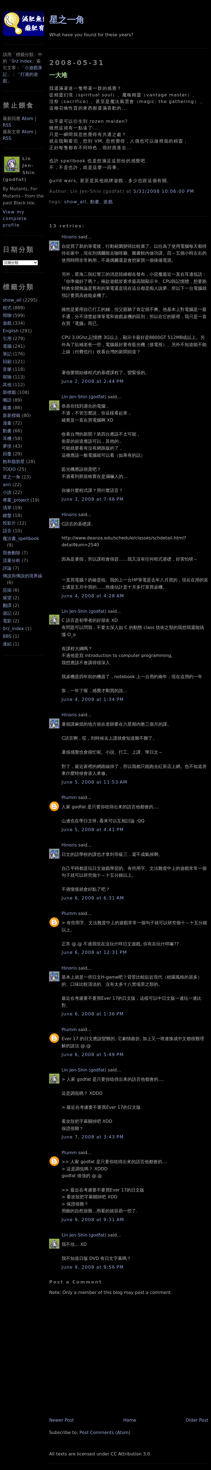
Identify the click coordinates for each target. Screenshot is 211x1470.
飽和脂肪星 (14, 461)
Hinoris (69, 237)
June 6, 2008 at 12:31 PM (94, 952)
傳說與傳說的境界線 (22, 575)
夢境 (7, 446)
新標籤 (9, 392)
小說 (7, 492)
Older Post (197, 1420)
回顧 (7, 361)
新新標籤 (11, 415)
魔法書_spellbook (21, 538)
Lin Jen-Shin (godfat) (84, 396)
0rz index (22, 61)
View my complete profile (15, 218)
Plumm (69, 797)
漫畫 (7, 423)
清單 (7, 507)
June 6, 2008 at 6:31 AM (93, 898)
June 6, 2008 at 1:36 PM (93, 1014)
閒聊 (7, 315)
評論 (7, 568)
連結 (7, 644)
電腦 (7, 346)
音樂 (7, 369)
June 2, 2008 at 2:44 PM (93, 381)
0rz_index (13, 628)
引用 (7, 338)
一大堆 (58, 75)
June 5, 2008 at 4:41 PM (93, 829)
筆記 (7, 354)
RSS (7, 125)
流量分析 (11, 560)
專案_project (16, 500)
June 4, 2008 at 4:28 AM (93, 595)
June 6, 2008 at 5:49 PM (93, 1054)
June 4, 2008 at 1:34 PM (93, 699)
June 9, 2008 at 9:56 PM (93, 1267)
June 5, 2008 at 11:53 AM (94, 782)
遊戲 (7, 323)
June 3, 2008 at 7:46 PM (93, 499)
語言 (7, 530)
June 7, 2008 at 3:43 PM (93, 1137)
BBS (7, 636)
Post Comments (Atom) (104, 1432)
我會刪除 (11, 552)
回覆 (7, 453)
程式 (7, 307)
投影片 (9, 523)
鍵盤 (7, 515)
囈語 (7, 400)
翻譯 (7, 605)
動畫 (7, 430)
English (11, 330)
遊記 (7, 613)
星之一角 (11, 477)
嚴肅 (7, 407)
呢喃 (7, 377)
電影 (7, 620)
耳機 (7, 438)
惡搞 (7, 590)
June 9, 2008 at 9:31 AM (93, 1219)
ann (7, 484)
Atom (27, 118)
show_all (12, 300)
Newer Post (61, 1420)
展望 (7, 597)
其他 (7, 384)
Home (129, 1420)
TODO (9, 469)
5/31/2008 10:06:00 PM (163, 191)
